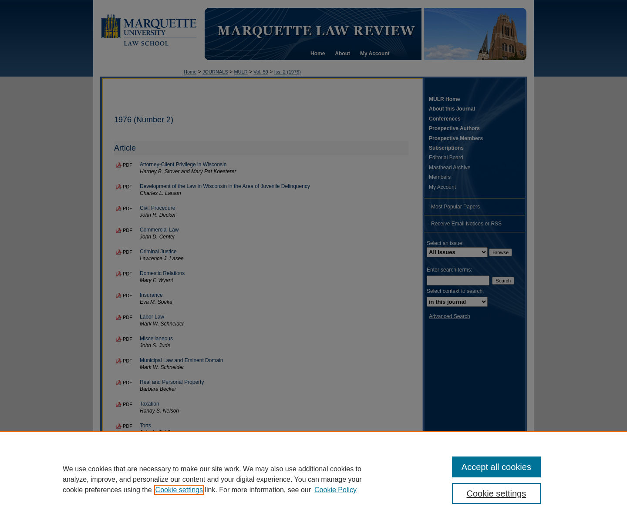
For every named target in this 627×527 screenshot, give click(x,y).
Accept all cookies (496, 467)
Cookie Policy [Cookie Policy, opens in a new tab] (335, 489)
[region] (313, 479)
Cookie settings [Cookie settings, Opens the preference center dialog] (496, 493)
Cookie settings (179, 489)
